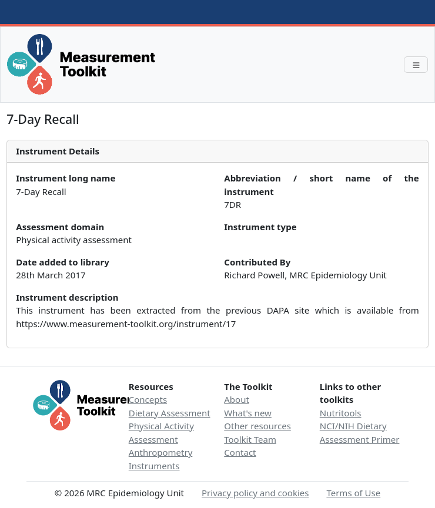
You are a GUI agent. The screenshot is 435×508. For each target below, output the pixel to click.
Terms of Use (353, 493)
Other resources (257, 426)
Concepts (148, 399)
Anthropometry (161, 452)
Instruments (154, 466)
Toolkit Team (250, 439)
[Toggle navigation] (416, 64)
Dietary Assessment (169, 413)
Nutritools (341, 413)
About (236, 399)
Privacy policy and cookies (255, 493)
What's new (248, 413)
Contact (240, 452)
